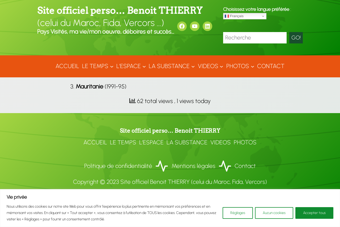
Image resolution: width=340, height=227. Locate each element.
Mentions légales (193, 166)
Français (234, 16)
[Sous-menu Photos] (252, 66)
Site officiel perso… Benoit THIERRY (119, 10)
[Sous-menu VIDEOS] (221, 66)
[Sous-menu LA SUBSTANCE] (193, 66)
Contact (245, 166)
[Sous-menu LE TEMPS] (111, 66)
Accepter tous (314, 213)
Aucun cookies (274, 213)
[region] (170, 208)
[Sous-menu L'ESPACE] (144, 66)
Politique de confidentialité (118, 166)
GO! (296, 37)
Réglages (237, 213)
